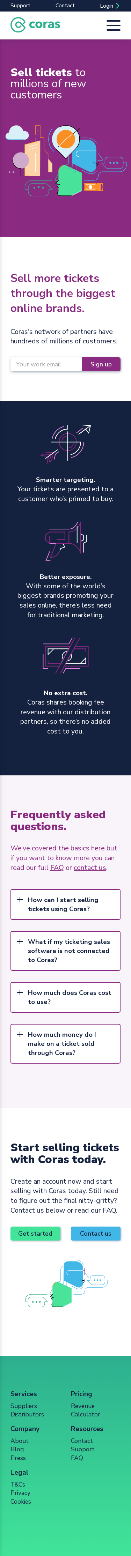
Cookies (20, 1501)
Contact (65, 5)
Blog (17, 1449)
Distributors (27, 1414)
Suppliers (23, 1406)
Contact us (95, 1233)
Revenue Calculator (85, 1410)
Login (106, 6)
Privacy (20, 1493)
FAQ (57, 867)
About (19, 1441)
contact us (90, 867)
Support (20, 5)
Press (18, 1458)
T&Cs (17, 1484)
